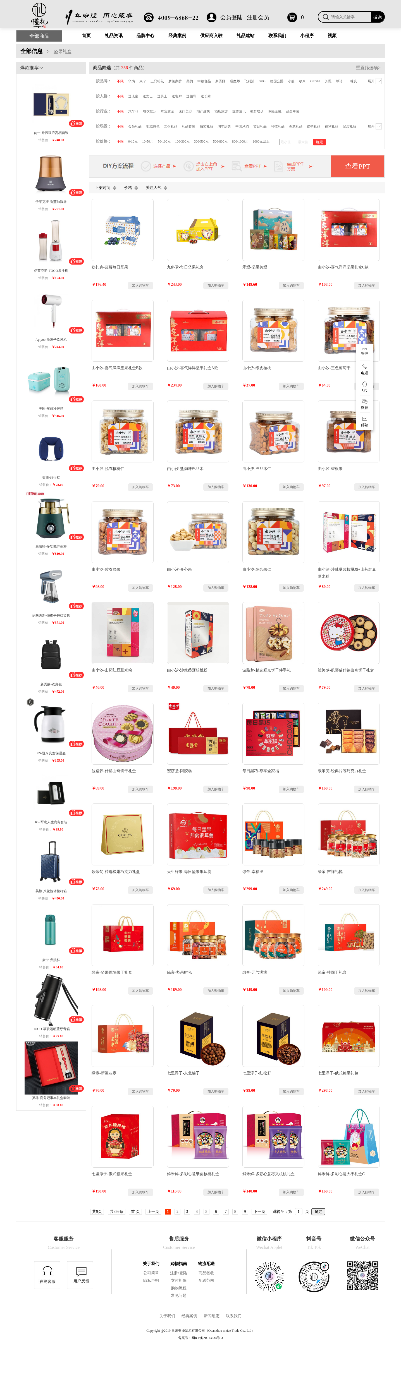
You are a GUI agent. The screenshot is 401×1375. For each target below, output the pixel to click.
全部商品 (39, 36)
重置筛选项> (368, 67)
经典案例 (177, 35)
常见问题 (179, 1296)
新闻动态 (211, 1316)
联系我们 (277, 35)
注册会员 (258, 17)
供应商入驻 (211, 35)
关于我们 (151, 1263)
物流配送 (206, 1263)
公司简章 (151, 1273)
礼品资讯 (114, 35)
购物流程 (179, 1288)
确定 (318, 1212)
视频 (332, 35)
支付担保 (179, 1280)
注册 (174, 1273)
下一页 (259, 1212)
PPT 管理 (364, 351)
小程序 (307, 35)
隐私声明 (151, 1280)
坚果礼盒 (62, 51)
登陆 (183, 1273)
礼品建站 (245, 35)
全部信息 (31, 51)
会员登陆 (231, 17)
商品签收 (206, 1273)
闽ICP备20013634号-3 (207, 1338)
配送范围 (206, 1280)
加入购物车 (140, 285)
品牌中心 (145, 35)
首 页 (135, 1212)
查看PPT (357, 166)
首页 (86, 35)
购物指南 (178, 1263)
